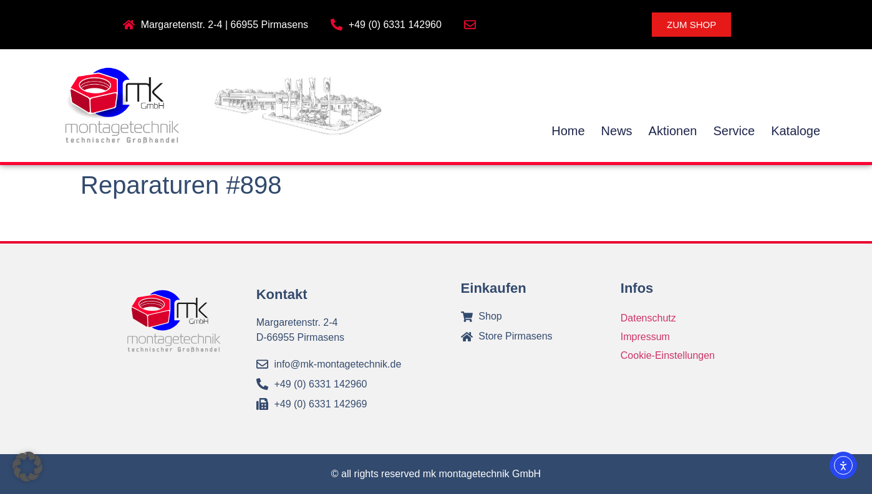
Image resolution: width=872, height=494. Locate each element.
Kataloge (795, 131)
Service (734, 131)
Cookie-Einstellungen (668, 355)
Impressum (645, 336)
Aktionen (673, 131)
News (616, 131)
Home (567, 131)
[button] (27, 466)
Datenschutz (648, 318)
